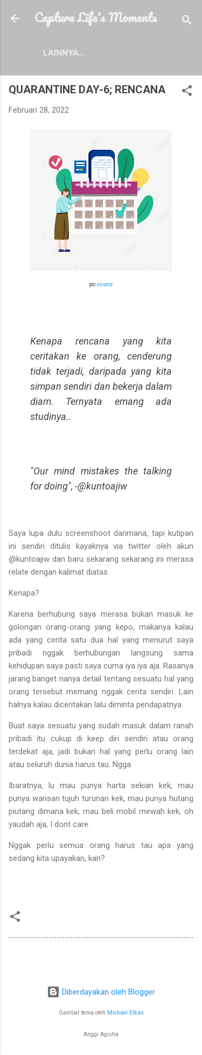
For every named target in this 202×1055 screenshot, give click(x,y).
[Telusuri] (186, 21)
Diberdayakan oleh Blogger (101, 992)
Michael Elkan (125, 1012)
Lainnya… (64, 53)
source (105, 284)
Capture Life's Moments (95, 17)
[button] (186, 92)
